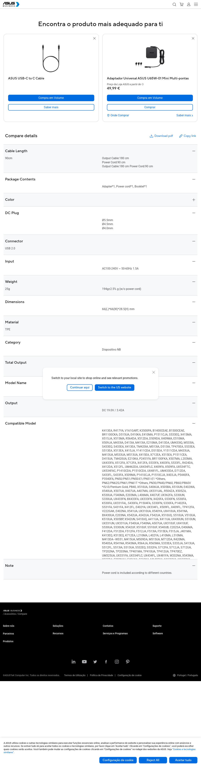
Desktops (8, 667)
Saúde (56, 650)
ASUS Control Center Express (167, 653)
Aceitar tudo (183, 760)
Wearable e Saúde (12, 716)
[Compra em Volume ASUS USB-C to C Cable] (51, 98)
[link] (51, 107)
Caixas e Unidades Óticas (16, 711)
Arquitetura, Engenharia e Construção (71, 661)
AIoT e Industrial (11, 700)
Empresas (58, 634)
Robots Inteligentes (13, 721)
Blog (55, 702)
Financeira (58, 672)
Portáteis (7, 662)
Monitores (8, 673)
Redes (6, 705)
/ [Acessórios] (29, 611)
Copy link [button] (187, 136)
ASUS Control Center (163, 648)
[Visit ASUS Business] (13, 611)
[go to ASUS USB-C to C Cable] (51, 58)
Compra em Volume (113, 634)
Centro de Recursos (63, 691)
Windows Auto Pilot (162, 659)
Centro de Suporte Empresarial (168, 629)
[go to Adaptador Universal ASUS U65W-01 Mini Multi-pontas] (150, 58)
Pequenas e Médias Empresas (68, 629)
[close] (153, 372)
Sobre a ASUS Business (15, 629)
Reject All (153, 760)
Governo (57, 677)
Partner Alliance (11, 648)
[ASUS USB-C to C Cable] (51, 77)
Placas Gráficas (11, 694)
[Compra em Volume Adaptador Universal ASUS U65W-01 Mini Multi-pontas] (150, 98)
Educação (58, 640)
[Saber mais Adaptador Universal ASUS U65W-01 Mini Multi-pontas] (184, 115)
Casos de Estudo (61, 697)
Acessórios (8, 727)
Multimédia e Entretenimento (67, 667)
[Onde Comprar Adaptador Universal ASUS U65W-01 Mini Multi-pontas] (118, 115)
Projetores (8, 678)
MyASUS (157, 643)
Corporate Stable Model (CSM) (118, 653)
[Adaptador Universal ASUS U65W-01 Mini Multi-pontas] (150, 77)
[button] (174, 4)
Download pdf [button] (161, 136)
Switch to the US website (114, 387)
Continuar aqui (79, 387)
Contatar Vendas (111, 629)
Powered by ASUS (112, 659)
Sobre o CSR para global (15, 634)
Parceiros (8, 642)
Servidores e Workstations (16, 684)
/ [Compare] (42, 611)
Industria (57, 656)
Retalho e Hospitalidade (65, 645)
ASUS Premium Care (113, 648)
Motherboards (10, 689)
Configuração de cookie (118, 760)
